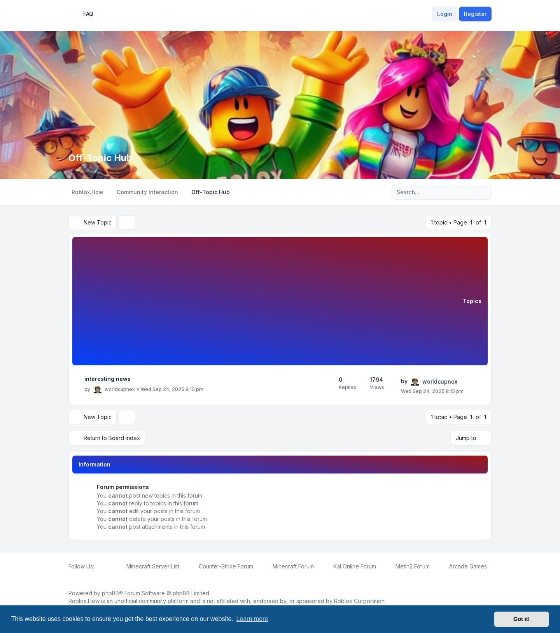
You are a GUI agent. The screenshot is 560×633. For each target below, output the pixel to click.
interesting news (107, 378)
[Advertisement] (271, 302)
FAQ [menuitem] (83, 14)
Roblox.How (84, 601)
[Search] (469, 192)
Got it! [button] (521, 619)
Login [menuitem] (444, 14)
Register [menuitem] (475, 14)
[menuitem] (427, 14)
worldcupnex (120, 389)
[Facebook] (98, 566)
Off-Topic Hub (100, 157)
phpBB (110, 593)
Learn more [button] (252, 618)
